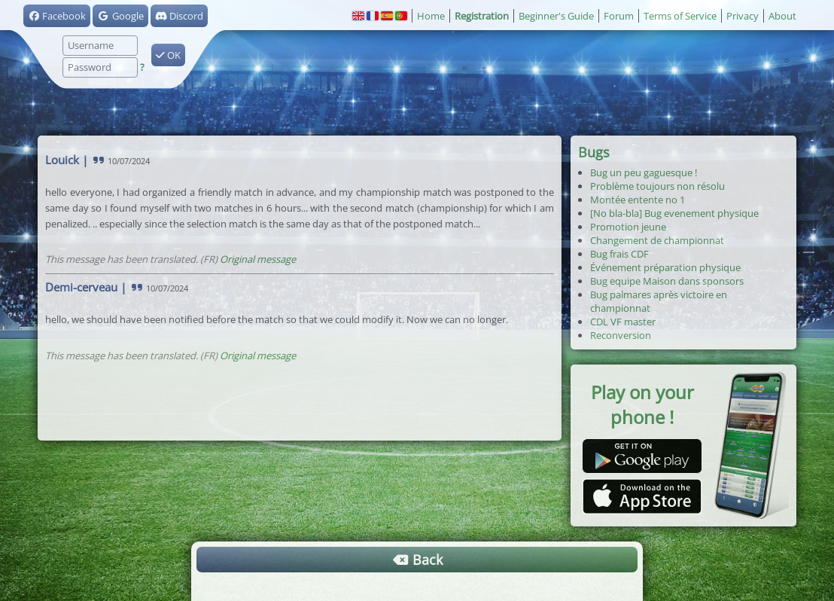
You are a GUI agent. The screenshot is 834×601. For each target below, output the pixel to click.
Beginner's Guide (556, 16)
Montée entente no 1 (637, 199)
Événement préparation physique (665, 267)
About (782, 16)
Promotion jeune (628, 226)
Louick (62, 159)
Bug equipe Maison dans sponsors (667, 281)
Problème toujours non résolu (657, 186)
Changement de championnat (657, 240)
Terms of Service (680, 16)
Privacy (742, 16)
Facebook (57, 16)
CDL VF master (623, 321)
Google (120, 16)
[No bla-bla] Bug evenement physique (674, 213)
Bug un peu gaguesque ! (643, 172)
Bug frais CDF (619, 254)
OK (168, 55)
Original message (258, 259)
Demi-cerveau (81, 286)
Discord (179, 16)
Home (431, 16)
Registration (482, 16)
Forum (619, 16)
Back (417, 560)
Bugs (594, 152)
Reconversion (620, 335)
